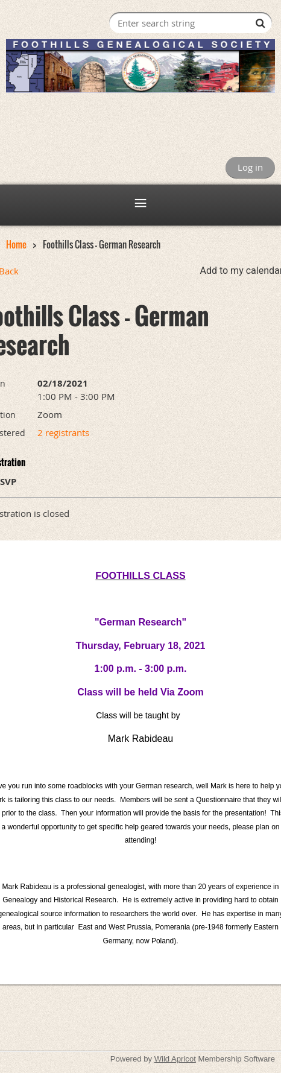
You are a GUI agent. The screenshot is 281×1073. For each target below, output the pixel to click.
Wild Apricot (175, 1058)
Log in (250, 167)
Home (16, 244)
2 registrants (63, 432)
